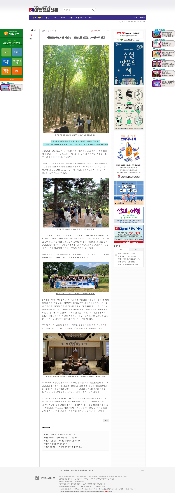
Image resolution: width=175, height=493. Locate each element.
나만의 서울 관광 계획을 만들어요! (56, 444)
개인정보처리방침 (82, 470)
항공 (70, 17)
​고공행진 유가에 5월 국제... (129, 253)
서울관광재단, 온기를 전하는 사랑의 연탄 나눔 (60, 435)
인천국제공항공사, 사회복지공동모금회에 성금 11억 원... (63, 447)
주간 (30, 35)
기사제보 (66, 470)
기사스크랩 (53, 31)
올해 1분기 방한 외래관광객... (129, 262)
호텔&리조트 (81, 17)
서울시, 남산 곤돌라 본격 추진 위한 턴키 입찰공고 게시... (63, 441)
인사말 (60, 470)
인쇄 (45, 31)
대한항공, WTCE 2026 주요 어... (131, 259)
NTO (63, 17)
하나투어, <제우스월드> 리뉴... (131, 264)
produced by (104, 491)
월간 (30, 39)
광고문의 (73, 470)
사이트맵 (142, 17)
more (142, 246)
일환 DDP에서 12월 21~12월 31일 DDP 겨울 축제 (61, 438)
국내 (90, 17)
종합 (47, 17)
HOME (136, 17)
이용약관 (91, 470)
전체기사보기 (38, 17)
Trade (55, 17)
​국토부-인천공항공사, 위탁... (129, 256)
